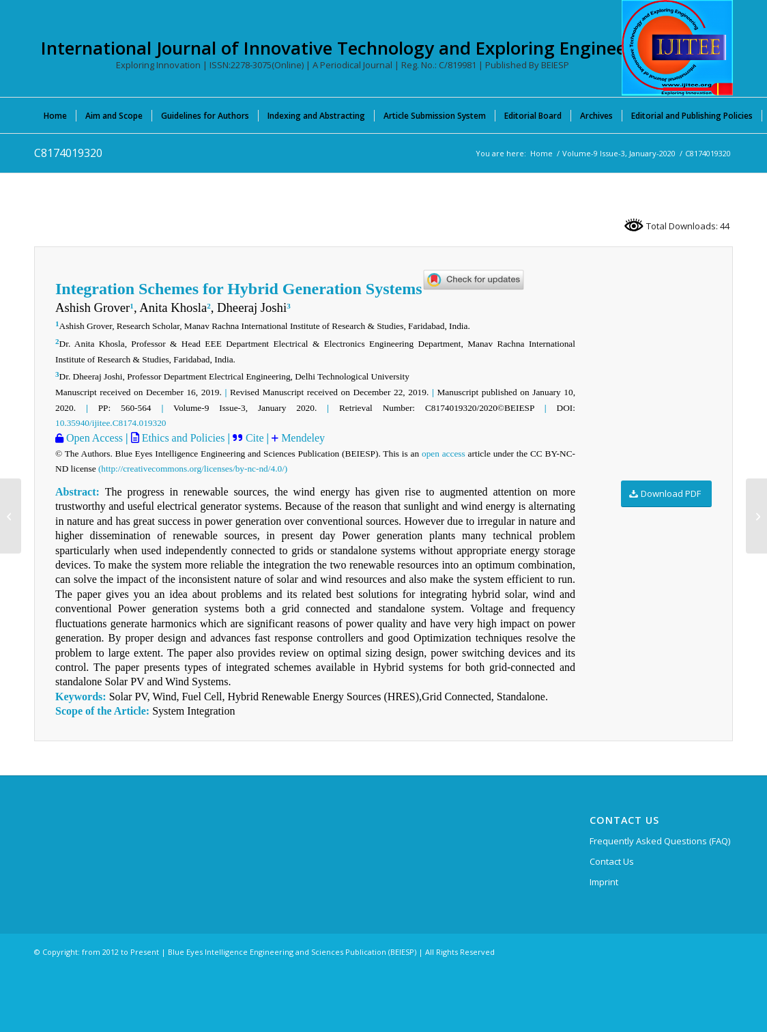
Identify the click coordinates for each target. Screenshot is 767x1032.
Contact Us (612, 861)
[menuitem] (55, 115)
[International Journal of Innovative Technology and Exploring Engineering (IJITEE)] (677, 48)
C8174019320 (68, 152)
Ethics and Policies (182, 438)
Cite (255, 438)
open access (443, 453)
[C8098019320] (10, 516)
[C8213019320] (756, 516)
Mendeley (301, 438)
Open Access (93, 438)
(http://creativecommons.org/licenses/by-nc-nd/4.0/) (192, 468)
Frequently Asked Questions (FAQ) (660, 841)
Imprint (604, 882)
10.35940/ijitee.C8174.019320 (111, 423)
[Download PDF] (666, 494)
